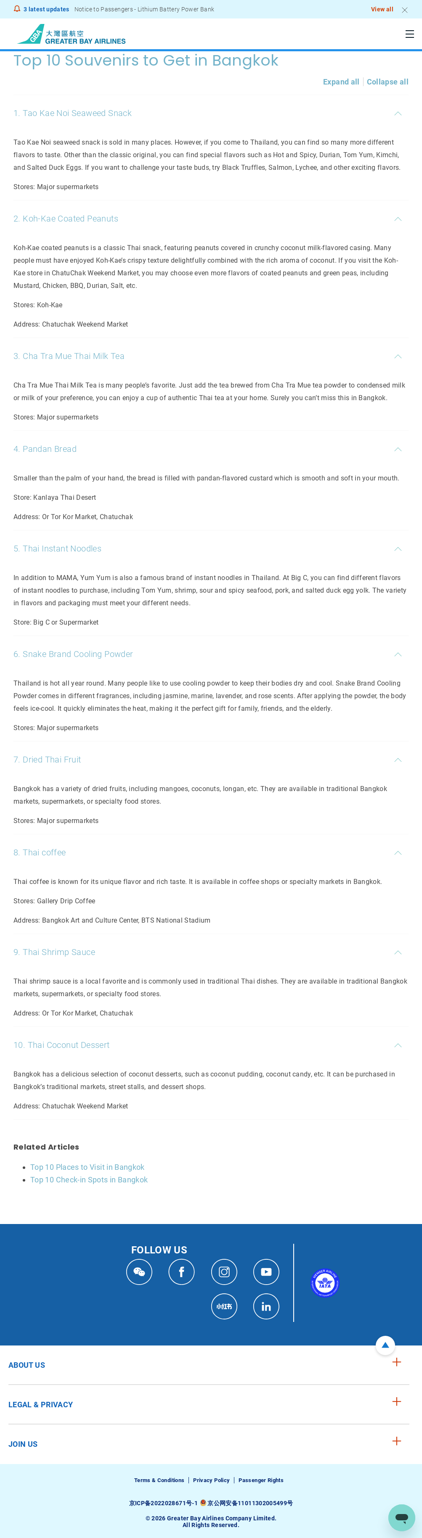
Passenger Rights (261, 1480)
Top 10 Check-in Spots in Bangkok (89, 1179)
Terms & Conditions (159, 1480)
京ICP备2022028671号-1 (163, 1503)
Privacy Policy (211, 1480)
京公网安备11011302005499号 (250, 1503)
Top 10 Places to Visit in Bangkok (87, 1167)
